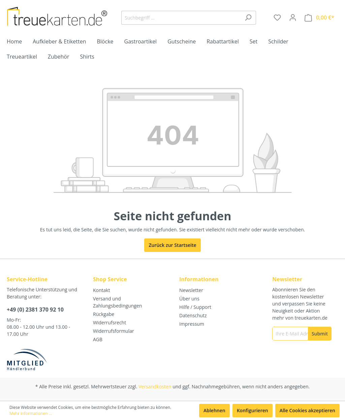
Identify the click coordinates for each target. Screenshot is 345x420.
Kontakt (101, 290)
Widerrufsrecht (109, 322)
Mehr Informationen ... (30, 413)
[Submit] (320, 334)
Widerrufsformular (113, 331)
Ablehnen (214, 410)
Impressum (191, 324)
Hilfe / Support (195, 307)
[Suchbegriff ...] (181, 18)
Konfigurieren (252, 410)
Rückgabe (103, 314)
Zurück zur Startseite (172, 245)
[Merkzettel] (277, 17)
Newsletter (191, 290)
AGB (97, 339)
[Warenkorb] (319, 17)
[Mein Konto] (293, 17)
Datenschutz (193, 315)
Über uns (189, 298)
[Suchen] (248, 18)
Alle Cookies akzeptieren (307, 410)
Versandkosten (154, 386)
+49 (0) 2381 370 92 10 (35, 309)
